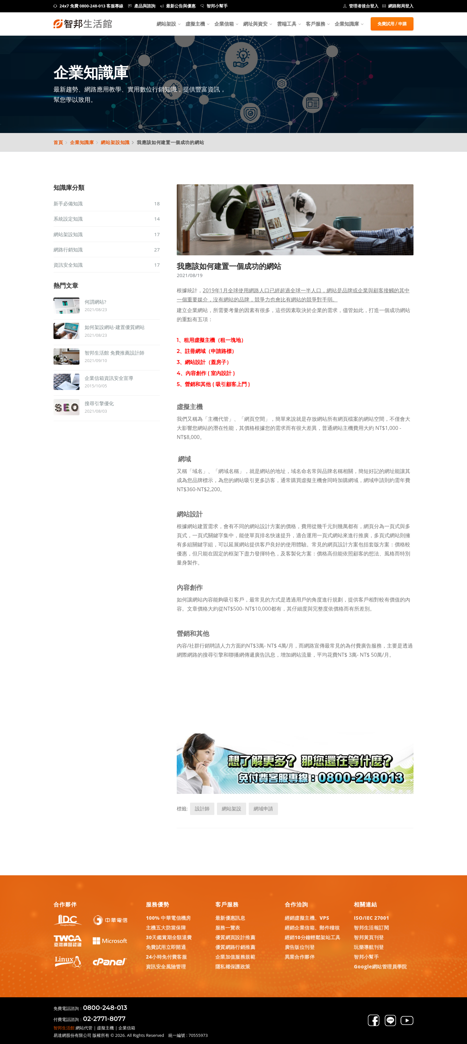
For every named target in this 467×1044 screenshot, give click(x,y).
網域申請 (263, 809)
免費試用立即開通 (166, 947)
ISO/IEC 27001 (371, 918)
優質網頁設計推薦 (235, 937)
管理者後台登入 (361, 6)
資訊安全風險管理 (166, 966)
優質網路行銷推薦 (235, 947)
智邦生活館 (64, 1028)
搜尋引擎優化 (99, 403)
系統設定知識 (107, 218)
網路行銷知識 (107, 249)
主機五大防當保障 (166, 927)
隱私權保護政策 (232, 966)
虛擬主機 (195, 23)
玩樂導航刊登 (369, 947)
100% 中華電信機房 (168, 918)
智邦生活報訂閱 (371, 927)
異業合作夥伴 (300, 956)
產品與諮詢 (141, 6)
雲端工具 (286, 23)
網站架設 (166, 23)
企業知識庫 (82, 142)
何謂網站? (95, 301)
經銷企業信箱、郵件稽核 (312, 927)
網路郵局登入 (398, 6)
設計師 (202, 809)
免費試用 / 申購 (392, 23)
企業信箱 (224, 23)
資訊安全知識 (107, 265)
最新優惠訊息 (230, 918)
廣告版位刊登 (300, 947)
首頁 (58, 142)
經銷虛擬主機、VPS (307, 918)
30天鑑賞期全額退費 (169, 937)
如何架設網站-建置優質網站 (115, 327)
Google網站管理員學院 (380, 966)
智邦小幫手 (214, 6)
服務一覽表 (227, 927)
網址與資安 (255, 23)
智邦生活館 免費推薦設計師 (114, 352)
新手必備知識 (107, 203)
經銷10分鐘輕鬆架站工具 (313, 937)
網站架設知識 (115, 142)
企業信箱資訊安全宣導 (109, 378)
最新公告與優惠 (178, 6)
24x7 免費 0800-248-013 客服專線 (88, 6)
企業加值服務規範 (235, 956)
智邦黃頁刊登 (369, 937)
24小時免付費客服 (166, 956)
